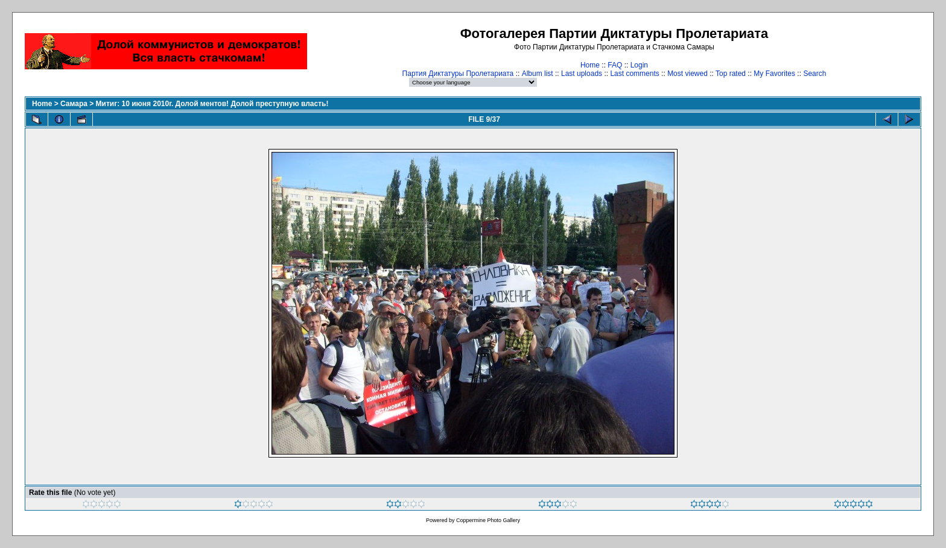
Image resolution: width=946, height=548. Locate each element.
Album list (537, 73)
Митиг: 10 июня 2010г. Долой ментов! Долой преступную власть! (212, 103)
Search (814, 73)
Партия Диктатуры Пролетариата (458, 73)
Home (590, 65)
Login (639, 65)
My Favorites (774, 73)
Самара (73, 103)
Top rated (731, 73)
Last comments (634, 73)
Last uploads (581, 73)
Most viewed (687, 73)
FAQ (615, 65)
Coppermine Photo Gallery (488, 520)
